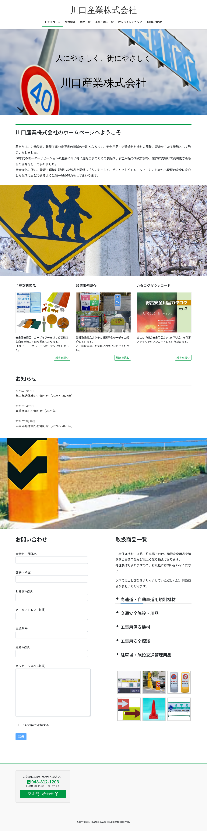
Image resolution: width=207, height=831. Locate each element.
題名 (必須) (52, 651)
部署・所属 (52, 576)
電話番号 (52, 632)
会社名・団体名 (52, 557)
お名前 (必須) (52, 595)
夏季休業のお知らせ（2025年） (37, 410)
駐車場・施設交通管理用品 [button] (143, 655)
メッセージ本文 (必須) (53, 690)
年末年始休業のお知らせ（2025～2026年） (45, 395)
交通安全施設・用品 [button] (137, 613)
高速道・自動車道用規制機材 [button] (145, 599)
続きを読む (62, 357)
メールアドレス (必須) (52, 613)
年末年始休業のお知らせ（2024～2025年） (45, 426)
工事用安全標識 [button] (132, 641)
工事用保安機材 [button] (132, 627)
